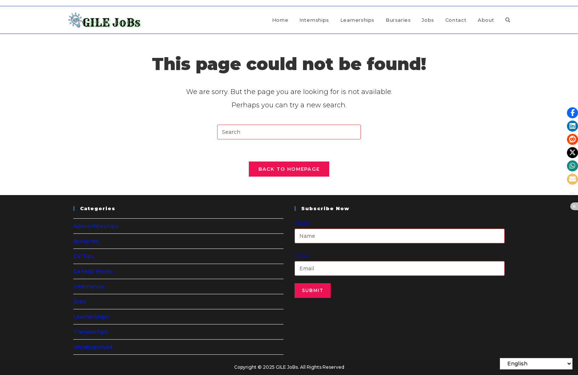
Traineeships (90, 332)
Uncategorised (92, 347)
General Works (93, 271)
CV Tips (83, 256)
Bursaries (86, 241)
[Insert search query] (289, 132)
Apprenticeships (95, 226)
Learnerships (91, 316)
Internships (89, 286)
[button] (572, 112)
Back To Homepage (289, 169)
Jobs (79, 301)
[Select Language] (536, 364)
